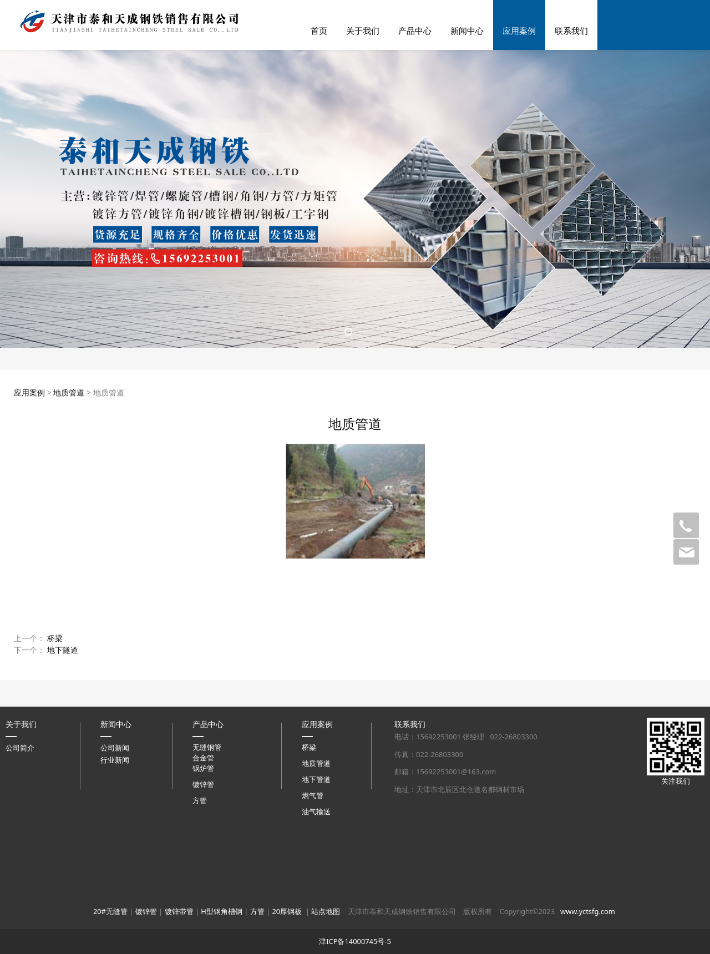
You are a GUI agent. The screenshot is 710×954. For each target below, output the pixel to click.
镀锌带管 (179, 911)
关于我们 (362, 30)
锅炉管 (203, 768)
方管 (199, 800)
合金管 (203, 758)
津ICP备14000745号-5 (355, 941)
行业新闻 (114, 760)
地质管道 (68, 392)
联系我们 (571, 30)
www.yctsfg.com (587, 911)
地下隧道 (62, 650)
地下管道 (316, 779)
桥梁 (55, 638)
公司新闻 (114, 748)
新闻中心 (467, 30)
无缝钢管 (206, 747)
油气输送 (316, 811)
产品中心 (415, 30)
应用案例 (519, 30)
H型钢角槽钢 (221, 911)
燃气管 (312, 795)
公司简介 (20, 748)
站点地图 (325, 911)
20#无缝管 (110, 911)
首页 (319, 30)
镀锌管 (203, 784)
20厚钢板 (287, 911)
